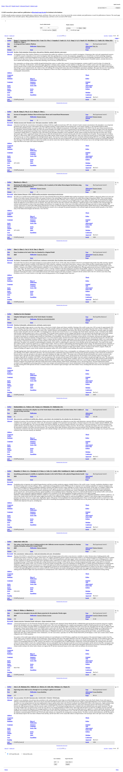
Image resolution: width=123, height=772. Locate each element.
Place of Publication (33, 79)
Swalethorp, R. (66, 471)
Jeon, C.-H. (17, 686)
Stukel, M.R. (17, 541)
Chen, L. (42, 111)
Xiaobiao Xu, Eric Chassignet (22, 314)
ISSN (8, 92)
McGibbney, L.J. (92, 40)
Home (3, 6)
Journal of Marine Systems (44, 615)
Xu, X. (27, 249)
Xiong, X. (21, 111)
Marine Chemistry (42, 548)
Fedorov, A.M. (30, 407)
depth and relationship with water (43, 553)
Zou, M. (16, 111)
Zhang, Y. (36, 111)
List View (106, 35)
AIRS (55, 122)
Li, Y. (78, 40)
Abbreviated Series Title (89, 86)
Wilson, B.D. (108, 40)
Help (117, 769)
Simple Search (15, 6)
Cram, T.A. (43, 40)
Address (9, 73)
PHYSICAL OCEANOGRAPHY (46, 319)
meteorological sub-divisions (55, 194)
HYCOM (26, 697)
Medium (88, 92)
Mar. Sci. (95, 46)
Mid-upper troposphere (42, 122)
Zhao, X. (16, 249)
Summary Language (33, 82)
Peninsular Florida (29, 621)
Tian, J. (36, 249)
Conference (89, 95)
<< (57, 35)
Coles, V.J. (49, 471)
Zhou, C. (22, 249)
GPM (29, 194)
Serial (87, 99)
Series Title (33, 85)
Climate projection (19, 621)
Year (8, 46)
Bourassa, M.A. (35, 40)
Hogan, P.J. (66, 686)
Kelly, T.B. (25, 541)
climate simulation (46, 621)
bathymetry (38, 621)
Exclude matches (47, 30)
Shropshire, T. (18, 471)
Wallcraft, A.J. (35, 686)
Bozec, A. (43, 471)
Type (87, 44)
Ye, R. (31, 249)
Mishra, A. (23, 610)
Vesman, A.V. (39, 407)
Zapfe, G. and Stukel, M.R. (78, 471)
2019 (15, 46)
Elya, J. (49, 40)
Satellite (51, 122)
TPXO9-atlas (56, 697)
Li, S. (31, 111)
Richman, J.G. (59, 686)
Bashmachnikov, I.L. (20, 407)
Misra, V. (24, 182)
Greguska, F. (55, 40)
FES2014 (49, 697)
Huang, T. (16, 40)
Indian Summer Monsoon (20, 194)
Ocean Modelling (41, 692)
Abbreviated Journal (89, 47)
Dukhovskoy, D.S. (58, 407)
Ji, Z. (68, 40)
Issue (31, 49)
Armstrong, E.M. (25, 40)
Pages (87, 49)
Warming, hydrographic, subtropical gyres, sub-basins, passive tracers (32, 325)
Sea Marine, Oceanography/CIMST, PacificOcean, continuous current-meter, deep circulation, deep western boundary (45, 260)
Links (116, 38)
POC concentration (19, 553)
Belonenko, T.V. (47, 407)
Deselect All (11, 35)
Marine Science (41, 46)
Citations (110, 35)
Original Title (88, 82)
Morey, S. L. (26, 471)
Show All (8, 6)
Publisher (10, 78)
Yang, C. (23, 42)
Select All (6, 35)
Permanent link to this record (61, 102)
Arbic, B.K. (50, 686)
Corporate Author (10, 75)
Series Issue (32, 89)
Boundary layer (31, 122)
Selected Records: (28, 754)
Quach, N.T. (83, 40)
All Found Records (14, 754)
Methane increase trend (20, 122)
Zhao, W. (41, 249)
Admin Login (33, 6)
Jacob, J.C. (63, 40)
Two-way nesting (18, 697)
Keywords (10, 52)
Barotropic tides (33, 697)
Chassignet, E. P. (35, 471)
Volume (9, 49)
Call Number (9, 100)
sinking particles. (29, 553)
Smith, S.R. (101, 40)
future (53, 621)
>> (65, 35)
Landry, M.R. (57, 471)
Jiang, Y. (73, 40)
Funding (9, 97)
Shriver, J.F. (43, 686)
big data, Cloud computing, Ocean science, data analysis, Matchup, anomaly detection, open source (40, 52)
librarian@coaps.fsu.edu (39, 12)
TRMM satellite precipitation (39, 194)
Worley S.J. (17, 42)
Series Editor (9, 86)
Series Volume (9, 89)
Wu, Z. (27, 111)
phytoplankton (56, 553)
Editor (87, 78)
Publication (33, 46)
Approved (88, 97)
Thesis (87, 75)
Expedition (33, 95)
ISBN (31, 92)
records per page (75, 30)
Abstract (9, 54)
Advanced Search (24, 6)
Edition (88, 89)
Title (8, 44)
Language (10, 82)
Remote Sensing (41, 117)
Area (8, 95)
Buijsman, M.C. (25, 686)
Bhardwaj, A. (17, 182)
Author (9, 40)
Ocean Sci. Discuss (42, 254)
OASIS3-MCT (42, 697)
